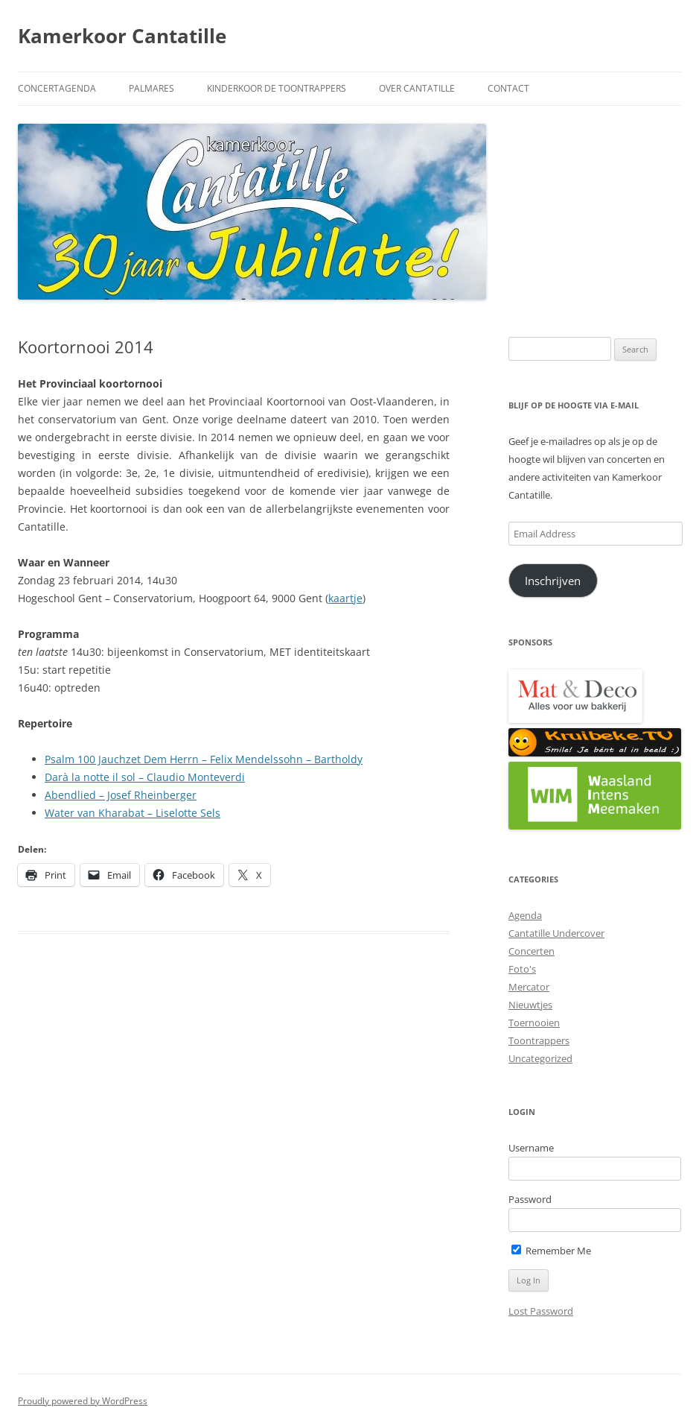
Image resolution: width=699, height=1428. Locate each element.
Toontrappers (538, 1040)
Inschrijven (553, 580)
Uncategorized (540, 1058)
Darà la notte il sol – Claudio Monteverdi (145, 777)
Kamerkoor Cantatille (122, 35)
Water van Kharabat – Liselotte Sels (132, 813)
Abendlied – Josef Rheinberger (121, 795)
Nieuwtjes (530, 1004)
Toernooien (534, 1022)
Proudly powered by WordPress (82, 1400)
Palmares (151, 88)
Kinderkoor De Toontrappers (276, 88)
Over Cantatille (417, 88)
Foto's (522, 969)
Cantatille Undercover (556, 933)
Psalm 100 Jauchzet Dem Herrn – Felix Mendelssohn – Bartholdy (204, 759)
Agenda (525, 915)
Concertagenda (57, 88)
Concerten (531, 951)
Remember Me (551, 1250)
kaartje (345, 598)
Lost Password (540, 1311)
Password (530, 1199)
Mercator (528, 986)
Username (531, 1147)
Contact (508, 88)
